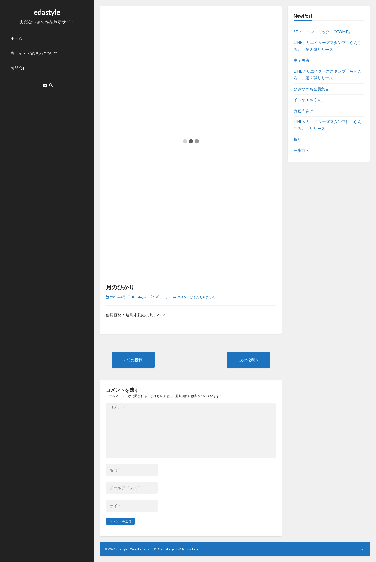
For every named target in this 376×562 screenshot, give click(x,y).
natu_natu (143, 297)
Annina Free (190, 549)
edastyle (47, 12)
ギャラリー (163, 297)
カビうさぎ (303, 110)
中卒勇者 (301, 60)
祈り (297, 139)
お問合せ (18, 68)
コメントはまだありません (196, 297)
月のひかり (120, 287)
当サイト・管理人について (34, 53)
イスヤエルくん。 (309, 99)
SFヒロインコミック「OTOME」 (323, 31)
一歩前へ (301, 150)
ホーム (16, 38)
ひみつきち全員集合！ (313, 88)
